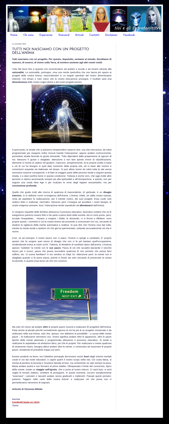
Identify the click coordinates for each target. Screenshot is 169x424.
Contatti (94, 35)
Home (14, 35)
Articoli (79, 35)
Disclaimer (111, 35)
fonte (14, 399)
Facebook (129, 35)
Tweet (15, 405)
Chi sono (28, 35)
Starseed (63, 35)
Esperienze (46, 35)
